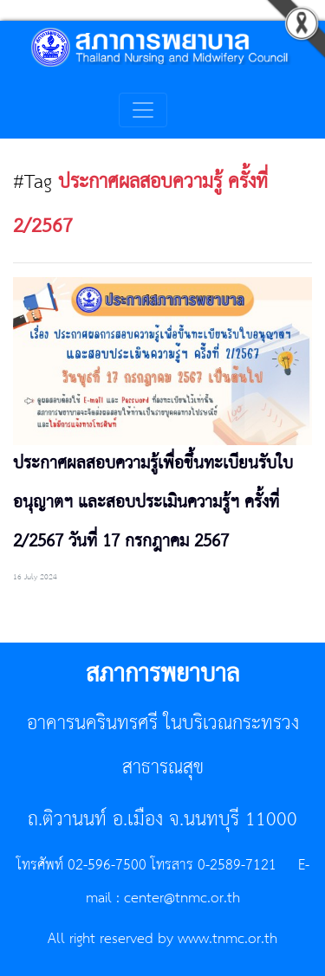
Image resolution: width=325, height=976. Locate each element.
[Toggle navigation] (143, 110)
